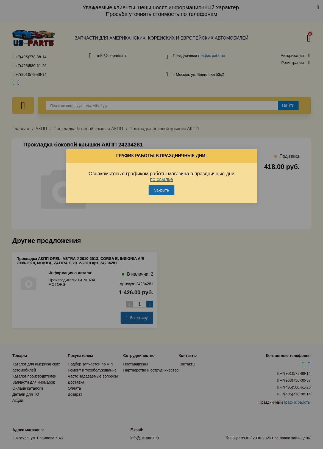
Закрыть (161, 190)
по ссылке (161, 179)
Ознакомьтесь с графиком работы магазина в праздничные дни (162, 176)
